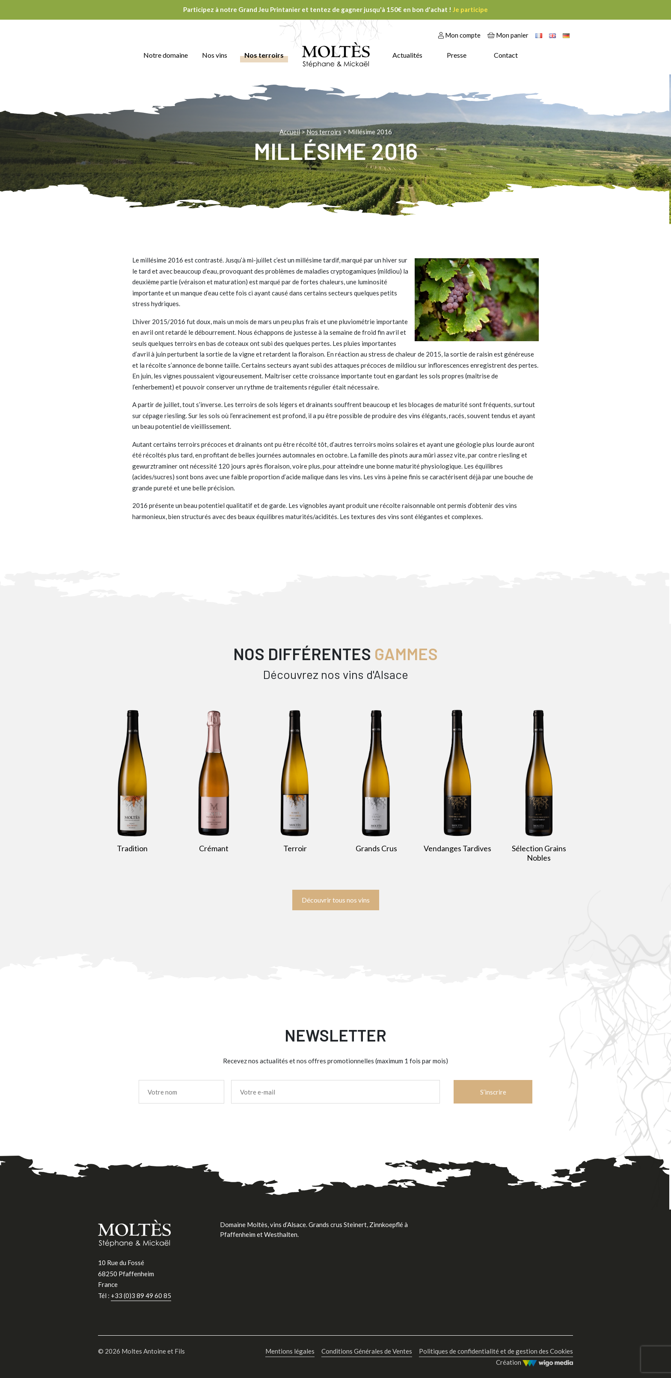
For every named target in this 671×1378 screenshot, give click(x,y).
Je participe (470, 9)
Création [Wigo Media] (534, 1362)
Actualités (407, 55)
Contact (506, 55)
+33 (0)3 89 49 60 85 (141, 1295)
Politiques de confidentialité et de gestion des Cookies (496, 1351)
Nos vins (214, 55)
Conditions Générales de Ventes (366, 1351)
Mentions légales (290, 1351)
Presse (456, 55)
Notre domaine (165, 55)
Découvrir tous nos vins (336, 900)
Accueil (289, 132)
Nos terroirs (264, 55)
